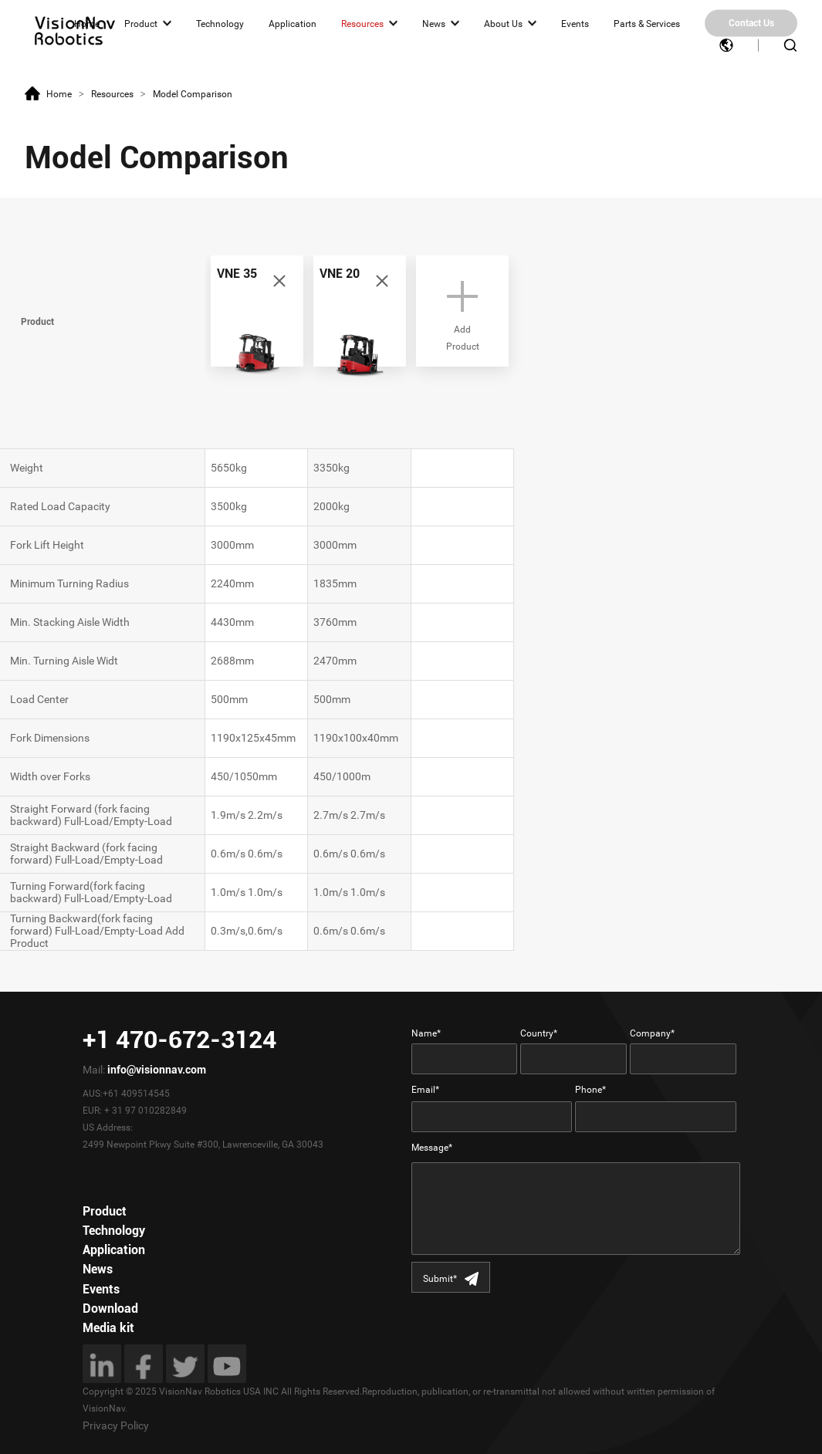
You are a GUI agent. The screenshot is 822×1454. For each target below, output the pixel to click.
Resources (362, 23)
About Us (503, 23)
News (433, 23)
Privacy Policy (116, 1425)
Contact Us (751, 23)
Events (575, 23)
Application (292, 23)
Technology (220, 23)
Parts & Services (647, 23)
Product (140, 23)
